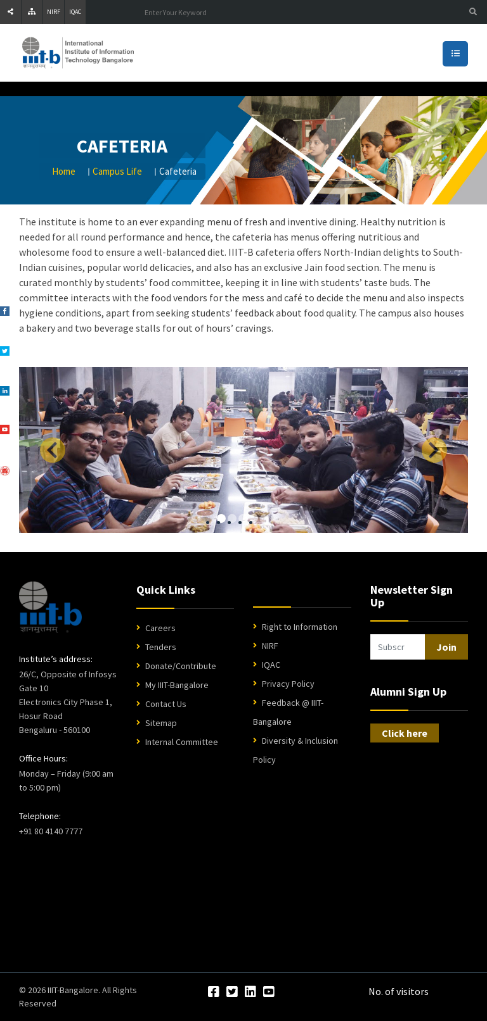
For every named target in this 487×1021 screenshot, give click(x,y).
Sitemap (161, 723)
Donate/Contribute (180, 666)
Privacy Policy (288, 683)
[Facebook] (213, 992)
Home (63, 171)
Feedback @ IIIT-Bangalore (288, 712)
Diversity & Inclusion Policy (295, 750)
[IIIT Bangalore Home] (50, 607)
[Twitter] (232, 992)
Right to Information (299, 626)
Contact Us (165, 704)
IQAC (75, 12)
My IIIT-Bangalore (177, 685)
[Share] (10, 12)
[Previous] (52, 450)
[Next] (434, 450)
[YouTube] (269, 992)
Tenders (160, 647)
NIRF (53, 12)
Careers (160, 628)
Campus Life (117, 171)
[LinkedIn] (250, 992)
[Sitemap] (32, 12)
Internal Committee (181, 742)
